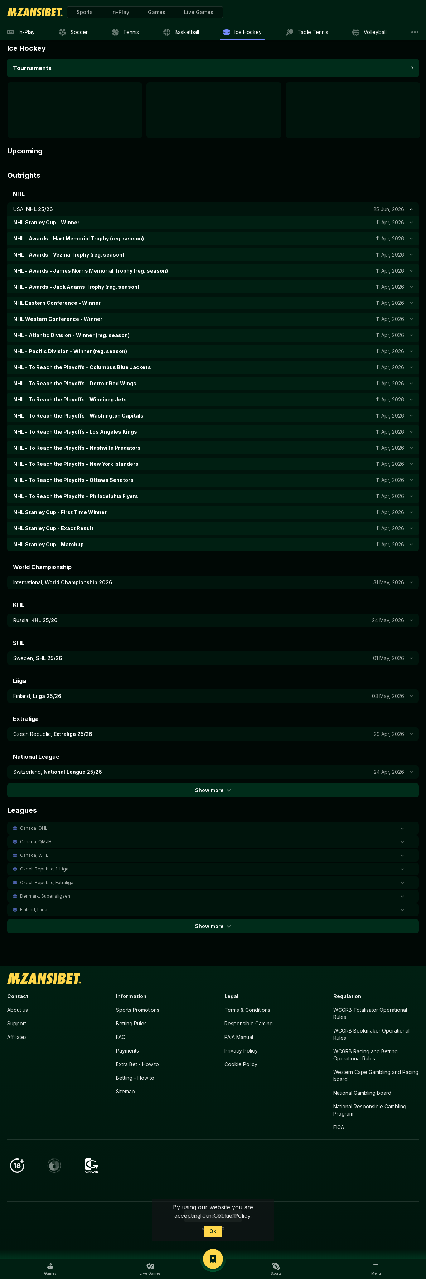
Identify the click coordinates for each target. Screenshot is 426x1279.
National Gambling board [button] (362, 1093)
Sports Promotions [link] (137, 1010)
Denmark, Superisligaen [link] (45, 896)
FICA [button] (338, 1127)
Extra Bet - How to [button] (137, 1064)
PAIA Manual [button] (238, 1037)
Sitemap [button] (125, 1091)
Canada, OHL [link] (34, 828)
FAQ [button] (121, 1037)
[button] (157, 12)
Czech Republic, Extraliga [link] (47, 882)
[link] (35, 12)
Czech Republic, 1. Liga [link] (44, 869)
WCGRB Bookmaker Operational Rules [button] (371, 1034)
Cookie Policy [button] (240, 1064)
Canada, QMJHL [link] (37, 841)
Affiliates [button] (17, 1037)
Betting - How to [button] (135, 1078)
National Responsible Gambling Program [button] (369, 1110)
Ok (212, 1231)
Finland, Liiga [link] (33, 909)
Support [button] (16, 1023)
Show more (213, 790)
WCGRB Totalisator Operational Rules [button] (370, 1013)
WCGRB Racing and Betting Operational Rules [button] (365, 1054)
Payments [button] (127, 1051)
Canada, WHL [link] (34, 855)
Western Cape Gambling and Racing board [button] (375, 1075)
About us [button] (17, 1010)
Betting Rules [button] (131, 1023)
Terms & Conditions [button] (247, 1010)
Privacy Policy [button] (241, 1051)
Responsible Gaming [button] (248, 1023)
